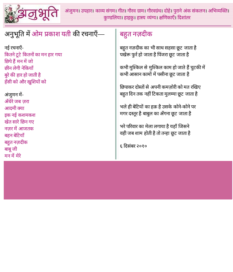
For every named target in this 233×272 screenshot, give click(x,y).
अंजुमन (71, 11)
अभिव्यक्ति (217, 11)
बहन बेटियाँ (14, 135)
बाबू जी (11, 149)
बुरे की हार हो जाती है (23, 75)
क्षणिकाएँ (167, 17)
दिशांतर (184, 17)
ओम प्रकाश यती (51, 34)
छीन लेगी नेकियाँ (19, 68)
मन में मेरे (13, 156)
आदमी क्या (14, 108)
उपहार (86, 11)
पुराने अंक (181, 11)
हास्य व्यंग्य (146, 17)
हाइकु (129, 17)
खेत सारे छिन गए (19, 122)
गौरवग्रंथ (154, 11)
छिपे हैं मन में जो (19, 61)
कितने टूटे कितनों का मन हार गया (33, 54)
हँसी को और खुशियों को (25, 82)
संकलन (198, 11)
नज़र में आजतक (19, 128)
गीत (121, 11)
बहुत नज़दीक (16, 142)
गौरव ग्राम (135, 11)
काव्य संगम (105, 11)
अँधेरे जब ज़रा (17, 101)
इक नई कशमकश (20, 115)
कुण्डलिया (112, 17)
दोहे (167, 11)
